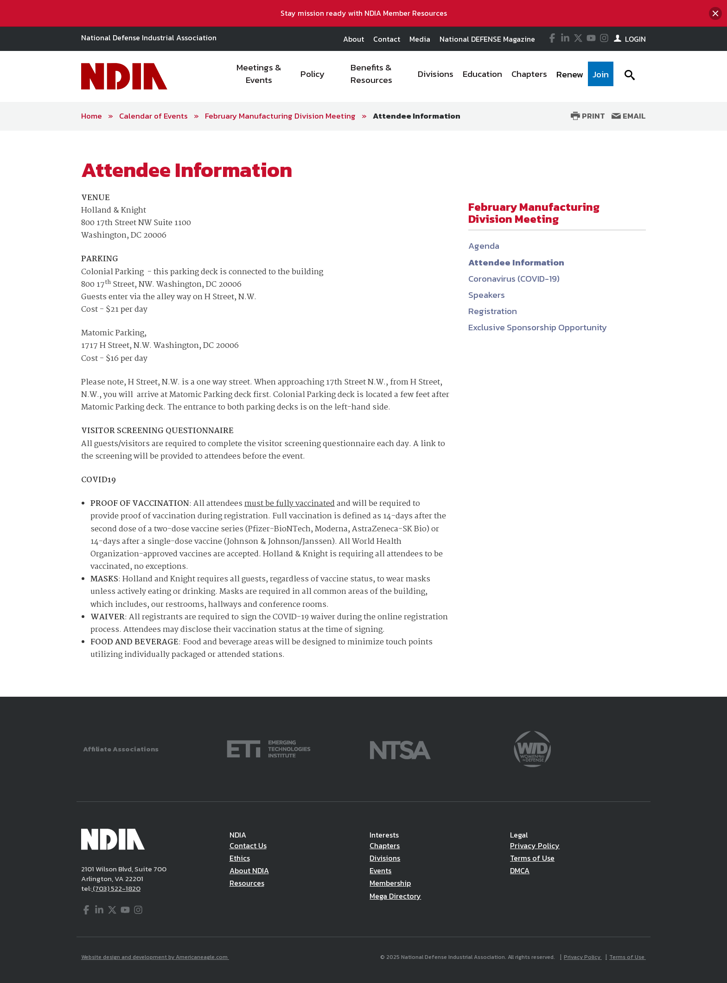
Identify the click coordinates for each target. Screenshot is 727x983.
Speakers (486, 295)
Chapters (385, 845)
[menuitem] (259, 76)
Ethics (240, 857)
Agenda (483, 245)
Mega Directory (395, 895)
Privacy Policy (535, 845)
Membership (390, 882)
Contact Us (248, 845)
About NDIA (249, 870)
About (353, 38)
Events (380, 870)
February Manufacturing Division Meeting (280, 116)
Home (91, 116)
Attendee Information (416, 116)
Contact (386, 38)
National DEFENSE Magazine (487, 38)
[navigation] (418, 76)
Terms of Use (532, 857)
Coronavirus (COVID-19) (514, 278)
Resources (247, 882)
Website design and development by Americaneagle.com (155, 957)
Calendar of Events (153, 116)
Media (419, 38)
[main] (363, 414)
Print (588, 116)
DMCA (519, 870)
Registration (492, 311)
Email (629, 116)
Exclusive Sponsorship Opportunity (537, 327)
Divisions (385, 857)
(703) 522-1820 (115, 888)
